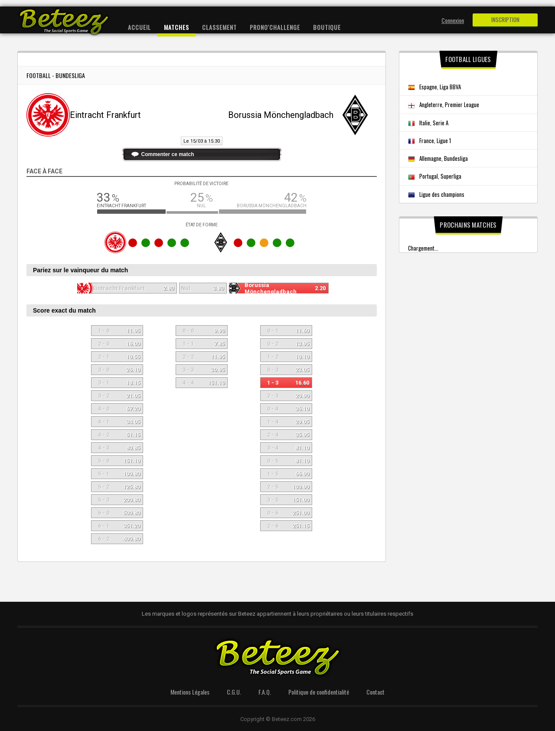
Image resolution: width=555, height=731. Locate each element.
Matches (176, 27)
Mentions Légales (189, 691)
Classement (219, 27)
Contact (375, 691)
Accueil (139, 27)
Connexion (452, 20)
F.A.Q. (264, 691)
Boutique (327, 27)
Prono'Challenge (275, 27)
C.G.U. (234, 691)
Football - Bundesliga (55, 75)
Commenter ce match (167, 154)
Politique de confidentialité (318, 691)
